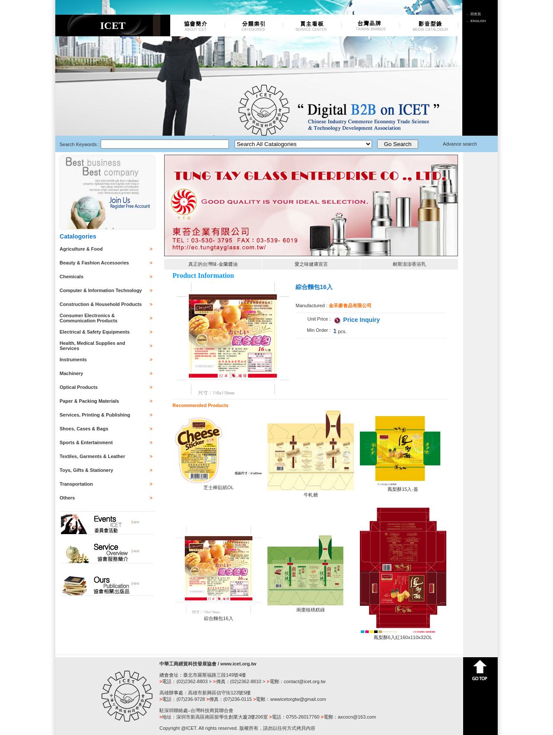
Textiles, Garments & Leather (92, 456)
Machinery (71, 373)
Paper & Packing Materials (89, 401)
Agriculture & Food (81, 248)
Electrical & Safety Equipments (95, 331)
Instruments (73, 359)
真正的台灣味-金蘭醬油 (213, 264)
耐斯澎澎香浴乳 (409, 264)
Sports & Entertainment (86, 442)
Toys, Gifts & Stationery (86, 470)
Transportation (76, 484)
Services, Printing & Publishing (95, 414)
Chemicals (71, 276)
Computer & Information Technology (101, 290)
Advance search (460, 143)
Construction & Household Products (101, 304)
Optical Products (79, 387)
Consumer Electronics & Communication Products (89, 318)
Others (67, 497)
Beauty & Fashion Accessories (94, 262)
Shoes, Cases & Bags (84, 428)
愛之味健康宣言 (311, 264)
